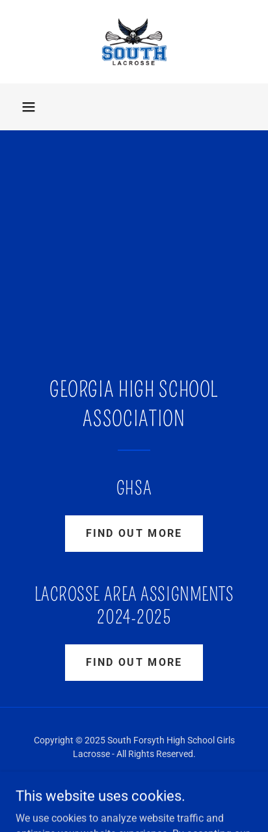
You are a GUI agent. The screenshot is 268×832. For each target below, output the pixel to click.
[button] (29, 107)
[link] (134, 42)
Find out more (134, 533)
